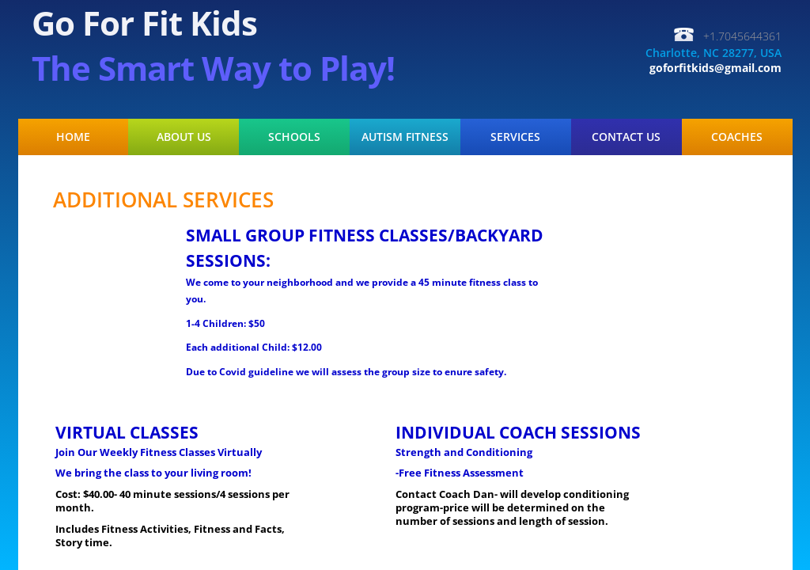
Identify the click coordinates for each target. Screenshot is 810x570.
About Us (184, 137)
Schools (294, 137)
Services (515, 137)
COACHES (737, 137)
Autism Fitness (405, 137)
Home (73, 137)
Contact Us (626, 137)
